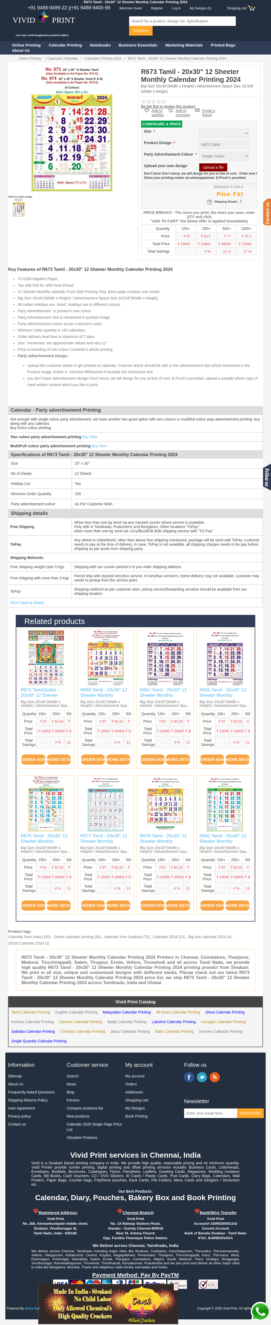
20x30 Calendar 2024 (26, 943)
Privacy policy (19, 1116)
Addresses (134, 1092)
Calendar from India (24, 937)
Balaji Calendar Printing (126, 1022)
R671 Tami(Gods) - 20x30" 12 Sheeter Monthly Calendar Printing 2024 (40, 698)
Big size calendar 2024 (207, 937)
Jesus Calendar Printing (130, 1031)
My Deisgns (135, 1108)
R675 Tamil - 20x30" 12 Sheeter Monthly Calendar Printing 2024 (44, 841)
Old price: (222, 187)
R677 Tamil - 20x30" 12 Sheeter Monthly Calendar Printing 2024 (103, 841)
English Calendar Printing (76, 1012)
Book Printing (136, 1116)
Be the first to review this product (168, 106)
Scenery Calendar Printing (220, 1031)
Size (148, 131)
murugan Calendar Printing (223, 1022)
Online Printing (26, 45)
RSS (215, 1077)
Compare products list (85, 1108)
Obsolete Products (82, 1137)
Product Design (158, 143)
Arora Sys (32, 1308)
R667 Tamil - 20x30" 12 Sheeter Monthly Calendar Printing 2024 (163, 695)
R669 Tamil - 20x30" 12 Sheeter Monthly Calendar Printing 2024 (103, 695)
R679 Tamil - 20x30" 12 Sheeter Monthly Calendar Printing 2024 (163, 841)
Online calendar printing (73, 937)
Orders (131, 1084)
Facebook (189, 1077)
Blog (70, 1092)
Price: (224, 194)
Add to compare (183, 111)
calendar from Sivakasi (123, 937)
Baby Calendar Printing (174, 1031)
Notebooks (100, 45)
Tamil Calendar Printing (30, 1012)
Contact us (17, 1124)
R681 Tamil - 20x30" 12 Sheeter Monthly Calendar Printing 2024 (223, 841)
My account (135, 1076)
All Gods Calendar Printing (178, 1012)
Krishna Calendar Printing (32, 1022)
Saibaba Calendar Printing (33, 1031)
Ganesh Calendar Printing (80, 1022)
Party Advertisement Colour (169, 154)
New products (78, 1116)
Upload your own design (166, 166)
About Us (21, 50)
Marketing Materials (184, 45)
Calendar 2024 (165, 937)
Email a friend (208, 110)
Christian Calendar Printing (82, 1031)
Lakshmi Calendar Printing (174, 1022)
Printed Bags (223, 45)
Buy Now (89, 437)
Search (72, 1076)
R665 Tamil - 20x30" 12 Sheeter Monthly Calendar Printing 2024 (223, 695)
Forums (73, 1100)
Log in (176, 8)
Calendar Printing (65, 45)
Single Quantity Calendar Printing (38, 1041)
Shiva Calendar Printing (225, 1012)
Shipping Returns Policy (28, 1100)
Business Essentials (138, 45)
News (71, 1084)
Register (157, 8)
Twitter (202, 1077)
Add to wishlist (158, 113)
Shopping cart (136, 1100)
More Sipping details (27, 602)
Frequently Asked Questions (31, 1092)
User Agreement (21, 1108)
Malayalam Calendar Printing (127, 1012)
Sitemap (15, 1076)
